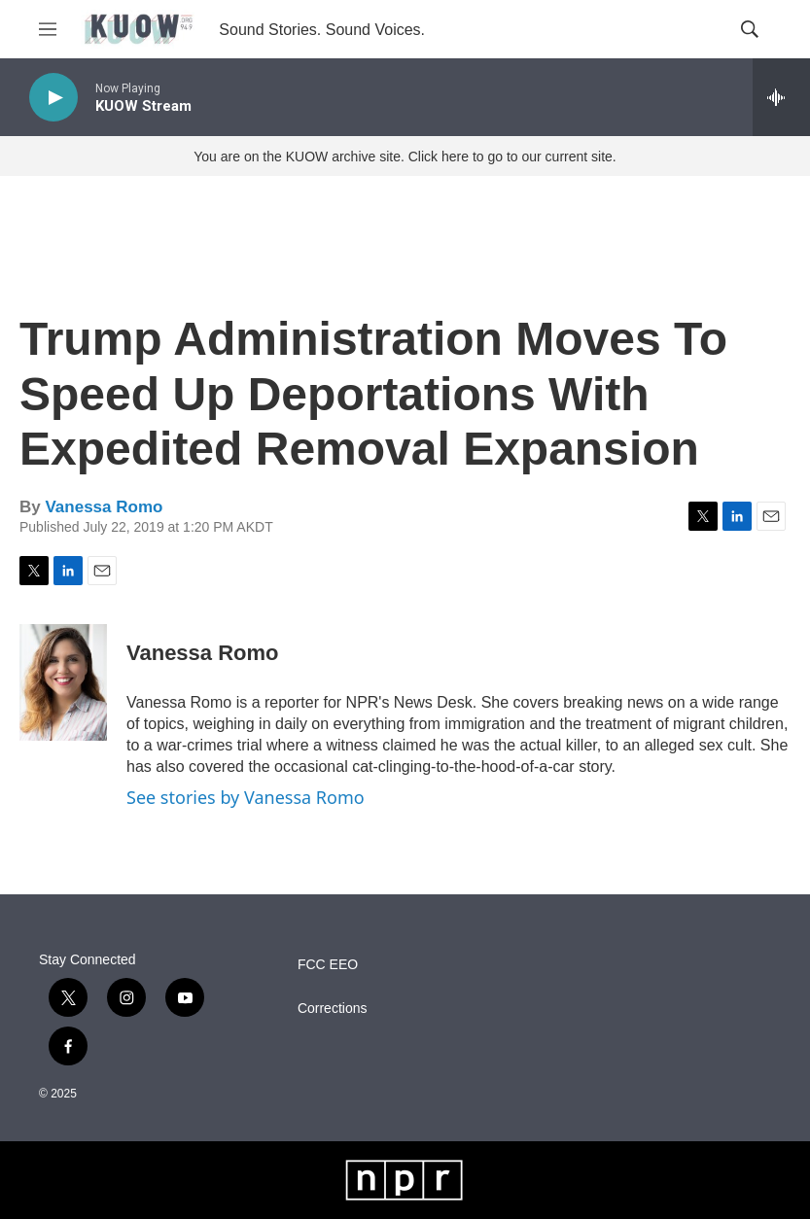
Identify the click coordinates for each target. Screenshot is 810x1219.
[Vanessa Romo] (63, 682)
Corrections (333, 1008)
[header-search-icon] (749, 29)
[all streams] (781, 97)
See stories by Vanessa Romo (245, 797)
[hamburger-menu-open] (47, 29)
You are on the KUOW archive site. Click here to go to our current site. (405, 156)
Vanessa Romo (103, 507)
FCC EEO (328, 965)
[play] (53, 98)
